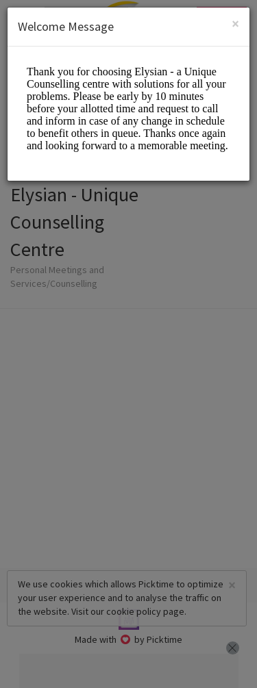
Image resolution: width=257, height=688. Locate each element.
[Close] (235, 23)
